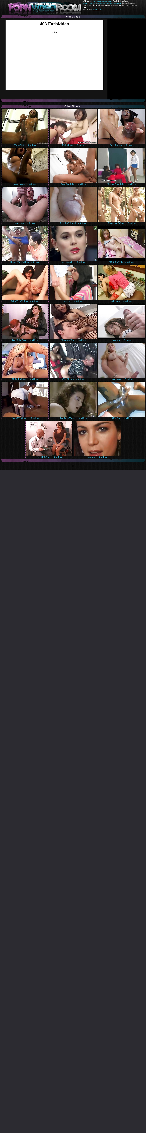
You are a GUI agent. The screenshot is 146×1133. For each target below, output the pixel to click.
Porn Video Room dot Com (101, 1)
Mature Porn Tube (89, 3)
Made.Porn (117, 3)
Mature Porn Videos (104, 3)
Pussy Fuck (97, 9)
